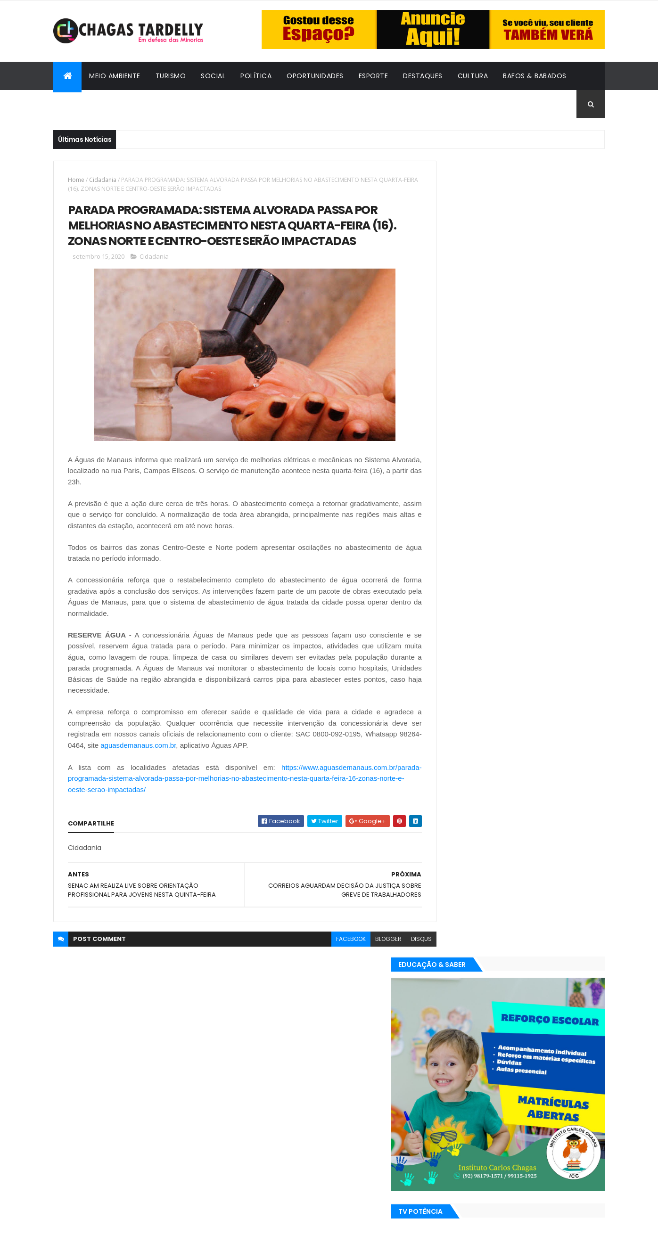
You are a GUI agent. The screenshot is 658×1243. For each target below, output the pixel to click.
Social (213, 76)
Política (255, 76)
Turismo (171, 76)
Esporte (373, 76)
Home (76, 180)
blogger (367, 940)
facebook (330, 940)
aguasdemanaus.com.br (160, 747)
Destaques (423, 76)
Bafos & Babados (535, 76)
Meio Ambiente (114, 76)
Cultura (473, 76)
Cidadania (79, 104)
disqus (400, 940)
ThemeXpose (105, 1230)
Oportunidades (315, 76)
